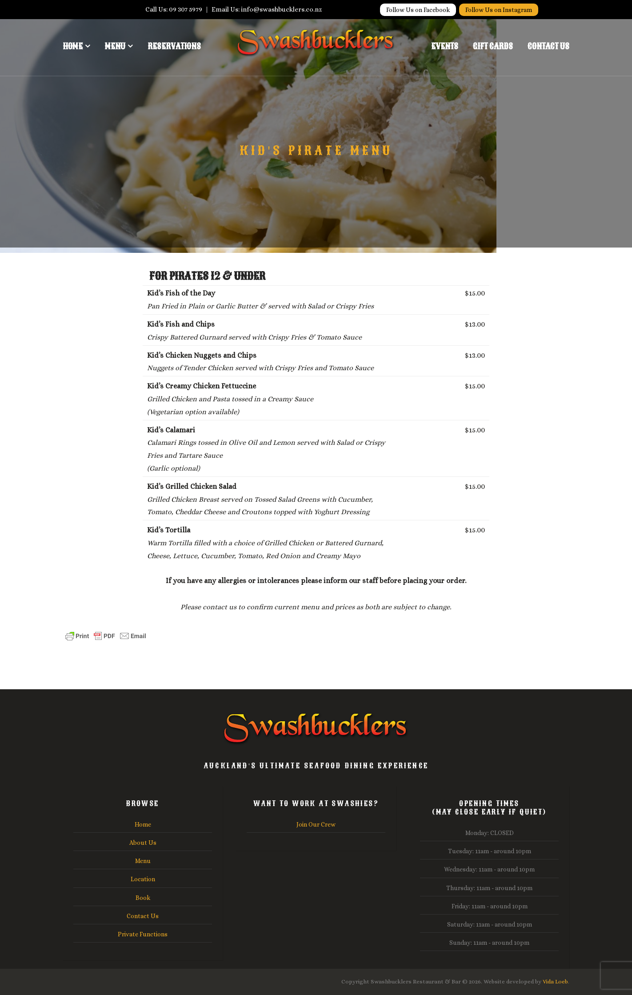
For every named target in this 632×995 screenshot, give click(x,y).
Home (73, 46)
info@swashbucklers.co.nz (281, 9)
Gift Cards (493, 46)
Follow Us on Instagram (498, 9)
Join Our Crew (316, 824)
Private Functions (143, 934)
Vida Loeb (555, 981)
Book (143, 897)
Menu (115, 46)
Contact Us (548, 46)
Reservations (174, 46)
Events (444, 46)
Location (143, 879)
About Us (142, 842)
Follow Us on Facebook (418, 9)
